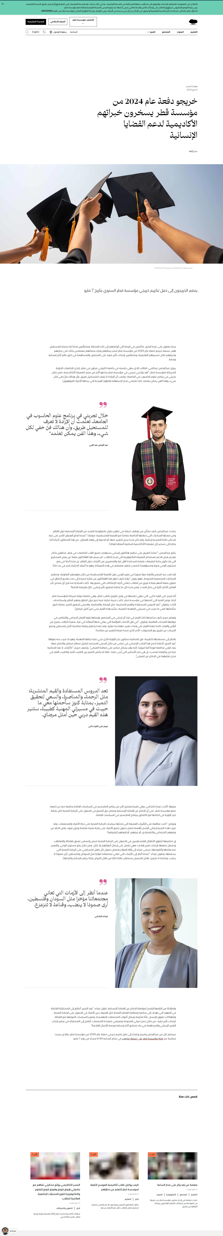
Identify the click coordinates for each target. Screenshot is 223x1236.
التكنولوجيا (171, 1206)
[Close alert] (2, 4)
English (35, 31)
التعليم (193, 31)
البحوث (180, 31)
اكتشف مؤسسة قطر (83, 21)
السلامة (73, 31)
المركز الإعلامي (57, 21)
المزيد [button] (151, 31)
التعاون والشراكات (64, 1220)
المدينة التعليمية (35, 21)
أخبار (137, 1211)
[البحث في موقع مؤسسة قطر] (27, 31)
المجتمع (166, 31)
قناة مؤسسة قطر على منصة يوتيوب (142, 1050)
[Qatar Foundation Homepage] (192, 22)
